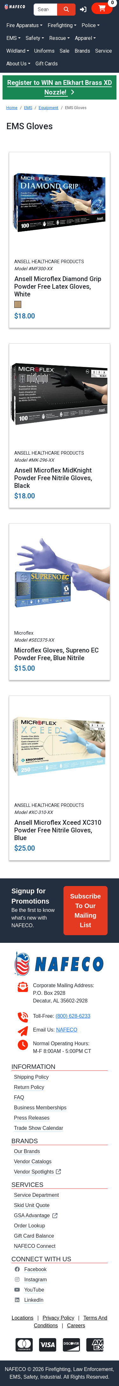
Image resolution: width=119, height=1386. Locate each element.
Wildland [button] (15, 51)
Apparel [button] (83, 38)
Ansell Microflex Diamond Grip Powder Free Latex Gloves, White (57, 286)
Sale (64, 51)
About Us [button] (16, 64)
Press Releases (32, 1118)
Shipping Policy (31, 1077)
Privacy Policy (58, 1318)
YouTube (34, 1290)
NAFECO (66, 1029)
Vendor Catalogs (32, 1161)
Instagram (35, 1279)
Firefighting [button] (60, 25)
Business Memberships (40, 1107)
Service (103, 51)
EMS (28, 107)
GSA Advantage (36, 1215)
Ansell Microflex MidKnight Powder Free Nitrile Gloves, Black (53, 477)
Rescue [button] (57, 38)
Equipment (48, 107)
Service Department (36, 1195)
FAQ (19, 1097)
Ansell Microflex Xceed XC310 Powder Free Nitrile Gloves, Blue (57, 830)
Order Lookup (29, 1225)
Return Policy (29, 1087)
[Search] (66, 10)
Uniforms (44, 51)
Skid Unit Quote (32, 1205)
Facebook (35, 1269)
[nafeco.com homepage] (15, 6)
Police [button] (89, 25)
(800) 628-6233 (73, 1016)
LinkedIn (33, 1300)
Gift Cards (47, 64)
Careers (76, 1325)
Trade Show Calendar (38, 1128)
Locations (23, 1318)
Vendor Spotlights (38, 1171)
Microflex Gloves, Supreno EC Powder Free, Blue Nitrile (56, 654)
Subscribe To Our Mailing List (85, 910)
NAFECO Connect (35, 1246)
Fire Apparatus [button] (22, 25)
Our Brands (27, 1151)
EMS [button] (11, 38)
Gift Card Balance (34, 1236)
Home (11, 107)
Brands (82, 51)
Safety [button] (33, 38)
